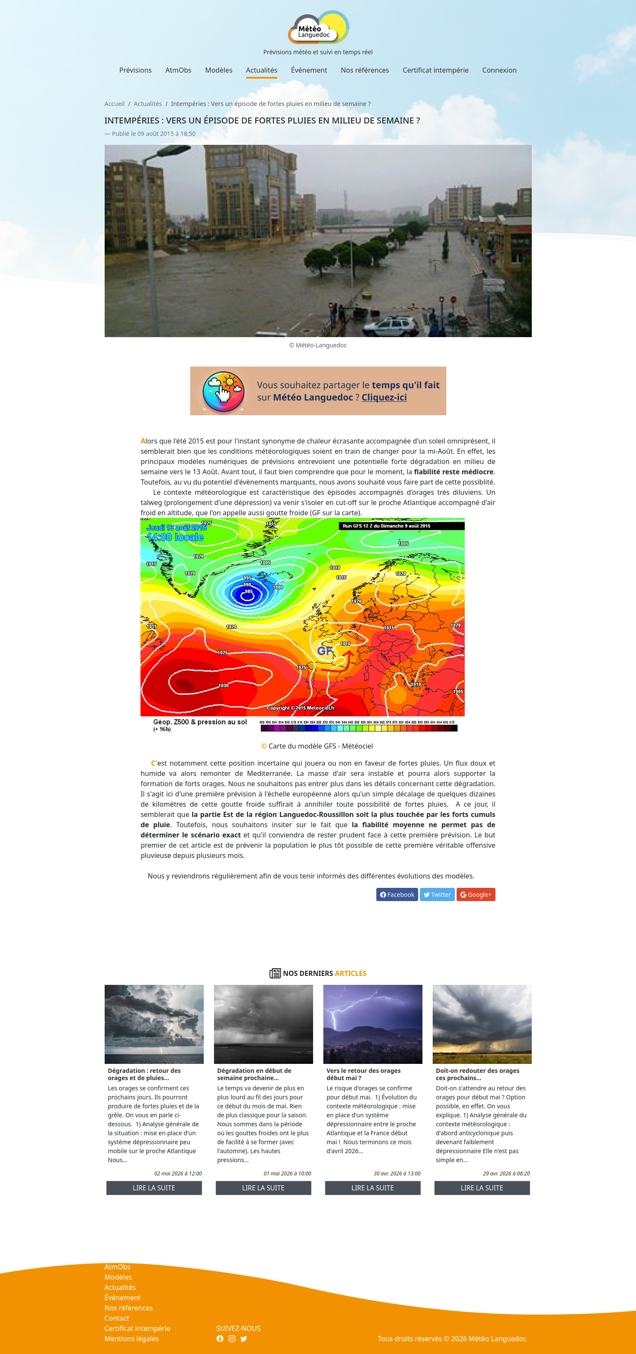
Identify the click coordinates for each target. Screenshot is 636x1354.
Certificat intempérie (436, 70)
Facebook (397, 894)
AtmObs (178, 70)
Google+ (476, 894)
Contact (117, 1318)
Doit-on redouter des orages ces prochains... (478, 1074)
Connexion (499, 70)
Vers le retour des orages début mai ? (364, 1074)
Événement (309, 70)
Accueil (115, 104)
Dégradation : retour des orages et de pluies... (144, 1074)
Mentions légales (132, 1338)
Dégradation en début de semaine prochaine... (254, 1074)
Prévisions (135, 70)
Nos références (365, 70)
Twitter (437, 894)
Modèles (218, 70)
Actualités (261, 70)
